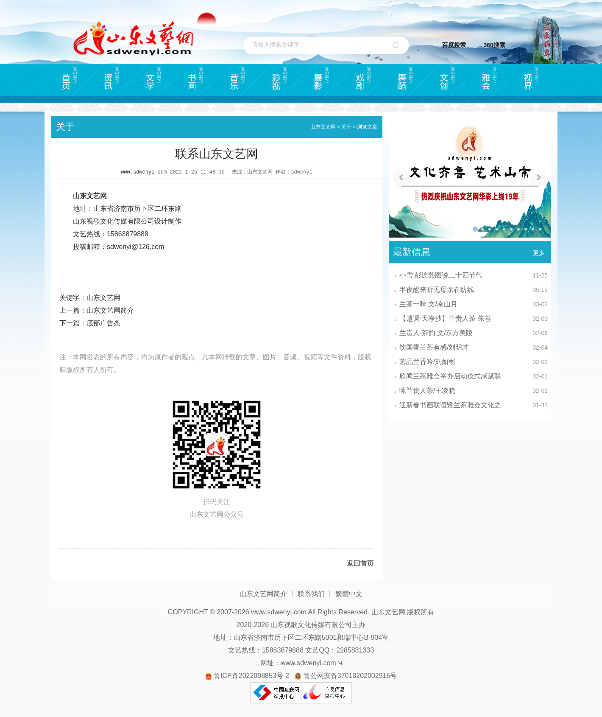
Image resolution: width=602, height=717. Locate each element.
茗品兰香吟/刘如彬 (427, 361)
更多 (539, 252)
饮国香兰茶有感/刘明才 (434, 347)
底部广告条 (103, 323)
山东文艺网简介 (110, 310)
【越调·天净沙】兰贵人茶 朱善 (445, 318)
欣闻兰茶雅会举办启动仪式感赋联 (450, 376)
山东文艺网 (323, 127)
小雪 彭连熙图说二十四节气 (440, 275)
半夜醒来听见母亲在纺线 (436, 289)
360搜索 (494, 45)
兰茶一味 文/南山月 (428, 304)
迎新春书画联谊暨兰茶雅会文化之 (450, 405)
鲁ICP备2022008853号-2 (251, 675)
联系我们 (311, 593)
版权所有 (420, 612)
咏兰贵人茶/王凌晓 (427, 390)
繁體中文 (348, 593)
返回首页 (360, 563)
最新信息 (411, 251)
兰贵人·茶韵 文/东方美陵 (436, 332)
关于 (346, 127)
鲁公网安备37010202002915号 (350, 675)
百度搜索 (454, 45)
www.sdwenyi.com (144, 172)
